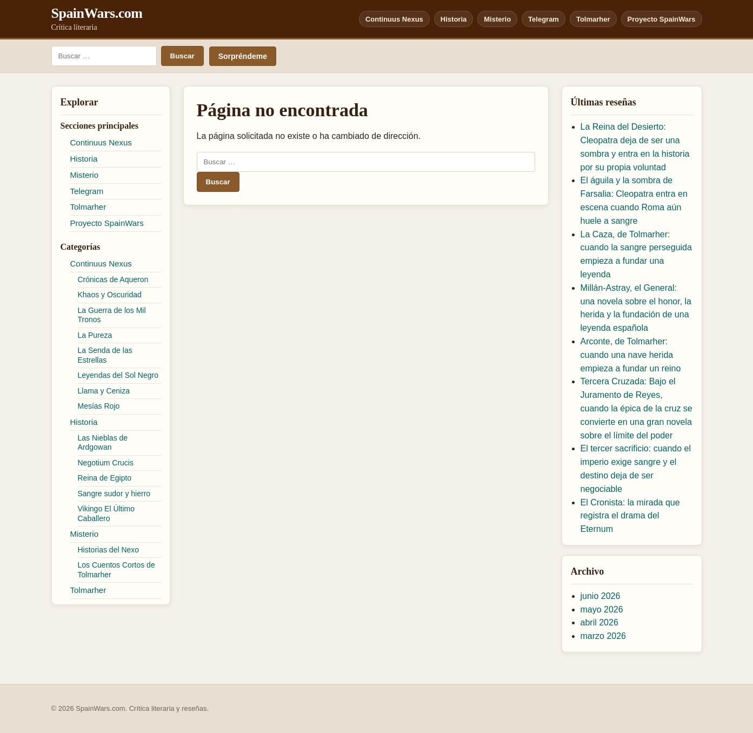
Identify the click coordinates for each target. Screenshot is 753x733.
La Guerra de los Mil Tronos (112, 315)
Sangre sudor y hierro (114, 493)
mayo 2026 (602, 609)
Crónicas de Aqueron (113, 279)
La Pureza (95, 335)
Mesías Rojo (99, 406)
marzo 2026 (604, 636)
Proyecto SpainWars (662, 19)
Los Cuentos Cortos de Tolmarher (116, 570)
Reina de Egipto (105, 478)
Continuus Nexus (394, 19)
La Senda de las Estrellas (105, 355)
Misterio (497, 19)
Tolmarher (593, 19)
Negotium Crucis (106, 462)
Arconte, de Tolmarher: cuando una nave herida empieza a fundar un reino (631, 355)
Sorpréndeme (242, 56)
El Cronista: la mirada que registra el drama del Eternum (630, 516)
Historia (454, 19)
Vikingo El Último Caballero (106, 513)
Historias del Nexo (108, 549)
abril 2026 (599, 622)
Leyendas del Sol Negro (118, 375)
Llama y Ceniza (104, 391)
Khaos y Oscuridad (110, 294)
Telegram (543, 19)
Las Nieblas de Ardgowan (103, 443)
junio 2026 (601, 596)
